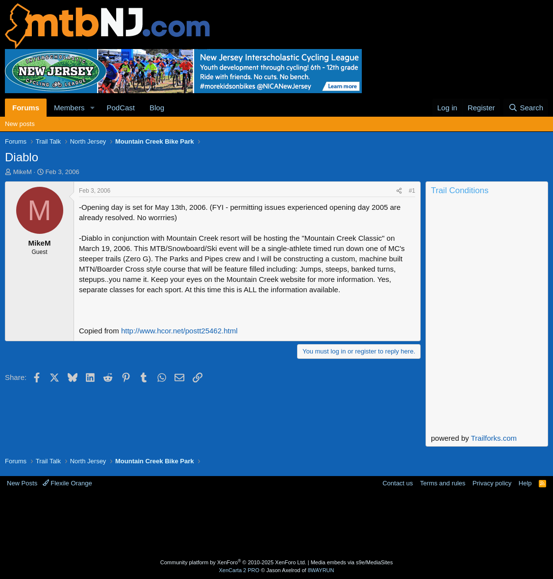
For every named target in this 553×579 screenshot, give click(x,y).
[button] (92, 108)
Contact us (397, 483)
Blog (157, 107)
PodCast (120, 107)
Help (525, 483)
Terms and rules (442, 483)
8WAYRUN (321, 570)
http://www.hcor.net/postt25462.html (179, 331)
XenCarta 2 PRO (239, 570)
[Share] (399, 191)
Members (69, 107)
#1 (412, 190)
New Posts (22, 483)
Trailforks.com (494, 438)
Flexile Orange (67, 483)
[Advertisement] (276, 525)
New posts (20, 123)
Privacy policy (492, 483)
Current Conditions (487, 239)
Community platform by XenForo (233, 562)
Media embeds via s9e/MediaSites (352, 562)
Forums (25, 107)
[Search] (525, 108)
